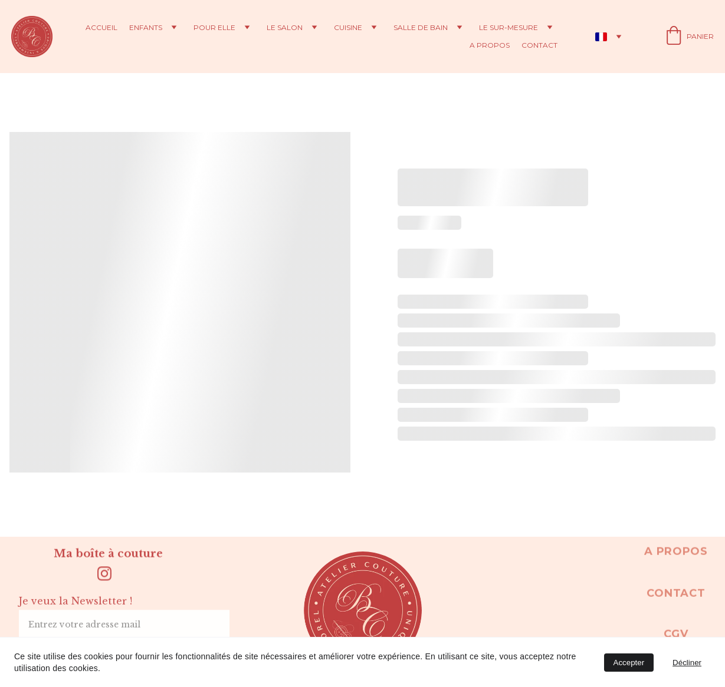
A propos (490, 45)
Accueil (101, 28)
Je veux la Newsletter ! (75, 607)
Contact (539, 45)
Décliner (686, 662)
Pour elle (214, 28)
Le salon (285, 28)
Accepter (629, 662)
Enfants (145, 28)
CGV (676, 635)
